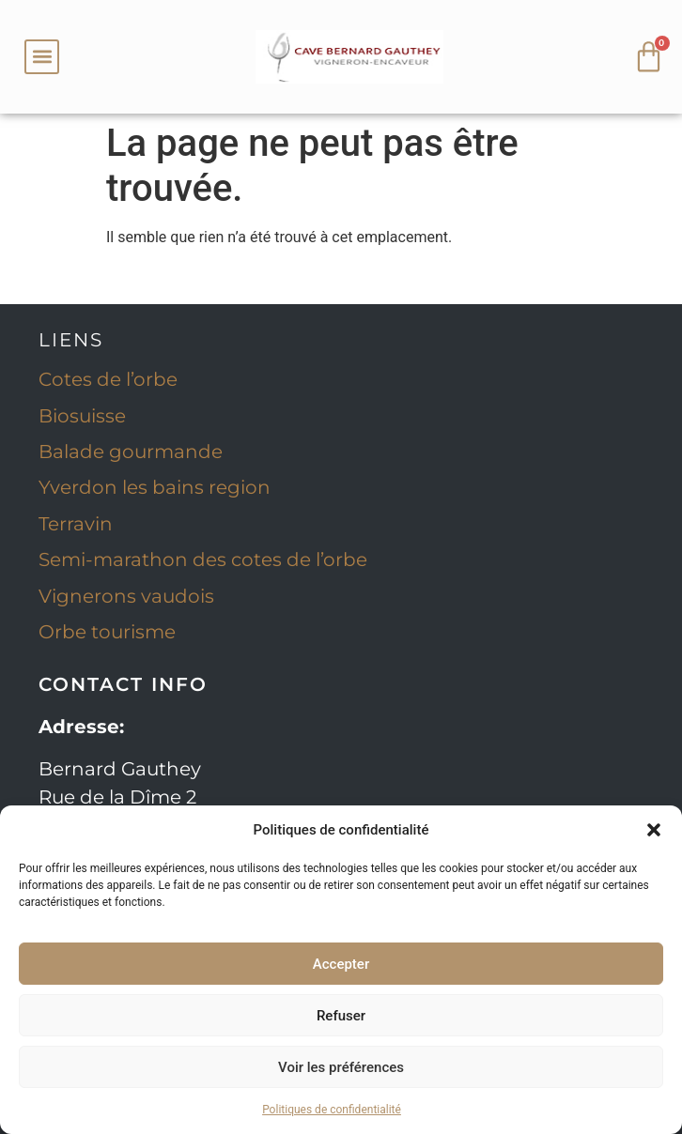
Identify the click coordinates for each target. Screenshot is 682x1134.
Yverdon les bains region (155, 487)
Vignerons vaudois (126, 596)
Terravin (76, 524)
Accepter (341, 964)
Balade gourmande (131, 451)
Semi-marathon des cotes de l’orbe (203, 559)
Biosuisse (82, 416)
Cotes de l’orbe (108, 379)
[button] (653, 829)
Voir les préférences (341, 1067)
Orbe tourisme (107, 632)
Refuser (341, 1015)
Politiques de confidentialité (331, 1109)
